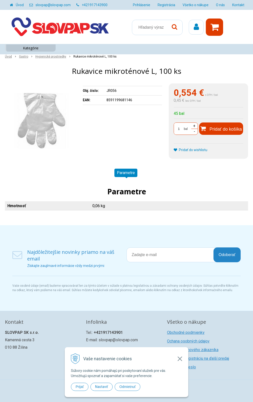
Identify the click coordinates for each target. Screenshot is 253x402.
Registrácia (166, 5)
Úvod (20, 5)
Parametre (126, 172)
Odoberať (227, 255)
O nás (220, 5)
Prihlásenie (141, 5)
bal (186, 129)
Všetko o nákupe (196, 5)
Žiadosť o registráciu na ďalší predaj (198, 358)
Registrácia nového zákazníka (192, 349)
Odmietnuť (127, 387)
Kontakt (238, 5)
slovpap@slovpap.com (53, 5)
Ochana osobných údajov (188, 341)
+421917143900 (94, 5)
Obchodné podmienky (186, 332)
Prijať (80, 387)
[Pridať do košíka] (221, 128)
